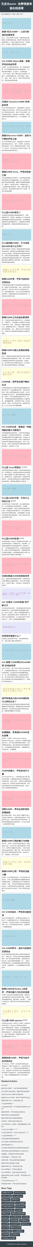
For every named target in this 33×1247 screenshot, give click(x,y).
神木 (21, 14)
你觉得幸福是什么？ (11, 636)
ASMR (14, 14)
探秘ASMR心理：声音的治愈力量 (11, 1166)
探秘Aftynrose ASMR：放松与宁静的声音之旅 (15, 1097)
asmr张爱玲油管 (15, 1217)
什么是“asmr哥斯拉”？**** (14, 467)
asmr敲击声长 (14, 1224)
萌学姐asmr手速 (20, 1192)
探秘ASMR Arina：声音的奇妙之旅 (12, 1100)
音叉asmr (5, 1217)
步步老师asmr (14, 1234)
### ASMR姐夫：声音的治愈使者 (11, 1169)
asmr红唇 (5, 1224)
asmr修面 (26, 1217)
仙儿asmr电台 (20, 1206)
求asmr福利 (14, 1220)
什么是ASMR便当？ (11, 212)
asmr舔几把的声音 (8, 1203)
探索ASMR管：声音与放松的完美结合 (13, 1112)
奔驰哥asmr (15, 1199)
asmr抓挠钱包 (6, 1231)
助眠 (17, 14)
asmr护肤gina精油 (8, 1210)
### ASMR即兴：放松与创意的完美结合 (13, 1172)
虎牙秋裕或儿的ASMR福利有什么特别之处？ (15, 1151)
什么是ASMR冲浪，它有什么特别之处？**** (15, 1132)
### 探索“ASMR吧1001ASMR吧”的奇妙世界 (15, 1148)
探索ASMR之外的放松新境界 (15, 317)
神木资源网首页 (6, 14)
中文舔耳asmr (24, 1220)
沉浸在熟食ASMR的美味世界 (15, 576)
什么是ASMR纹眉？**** (13, 538)
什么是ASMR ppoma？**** (14, 1020)
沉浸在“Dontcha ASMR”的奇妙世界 (12, 1094)
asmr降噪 (19, 1210)
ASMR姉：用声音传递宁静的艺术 (11, 1121)
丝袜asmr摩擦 (6, 1196)
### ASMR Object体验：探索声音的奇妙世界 (15, 1091)
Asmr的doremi (17, 1196)
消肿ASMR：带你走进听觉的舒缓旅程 (13, 1160)
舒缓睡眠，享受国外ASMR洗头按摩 (12, 1154)
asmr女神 (4, 1085)
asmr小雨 (5, 1227)
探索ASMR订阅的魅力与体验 (15, 841)
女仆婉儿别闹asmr (8, 1206)
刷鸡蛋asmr (6, 1199)
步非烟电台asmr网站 (8, 1238)
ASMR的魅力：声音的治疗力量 (11, 1157)
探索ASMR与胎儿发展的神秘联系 (11, 1118)
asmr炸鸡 (5, 1234)
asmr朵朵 (5, 1220)
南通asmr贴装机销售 (18, 1213)
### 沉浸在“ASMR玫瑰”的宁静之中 (12, 1141)
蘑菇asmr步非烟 (15, 1227)
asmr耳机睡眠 (20, 1203)
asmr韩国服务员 (18, 1231)
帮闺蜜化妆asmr (7, 1192)
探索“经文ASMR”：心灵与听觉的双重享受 (14, 1088)
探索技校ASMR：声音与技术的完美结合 (13, 1183)
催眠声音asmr (25, 1224)
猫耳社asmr (6, 1213)
